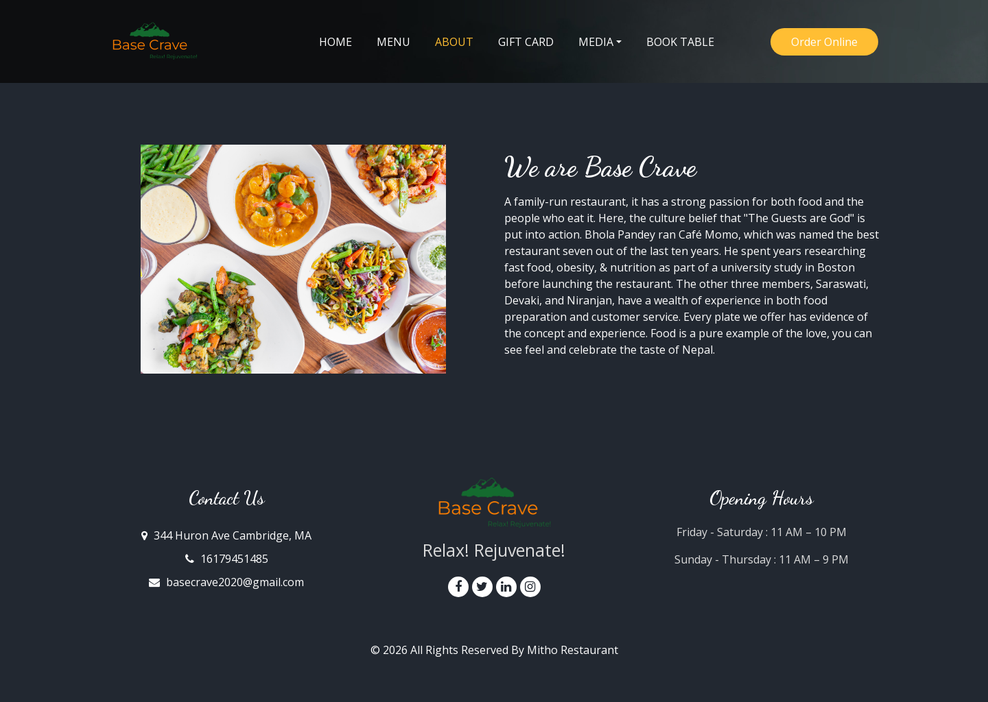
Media (595, 41)
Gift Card (526, 41)
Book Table (680, 41)
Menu (393, 41)
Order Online (824, 41)
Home (335, 41)
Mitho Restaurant (572, 649)
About (460, 41)
